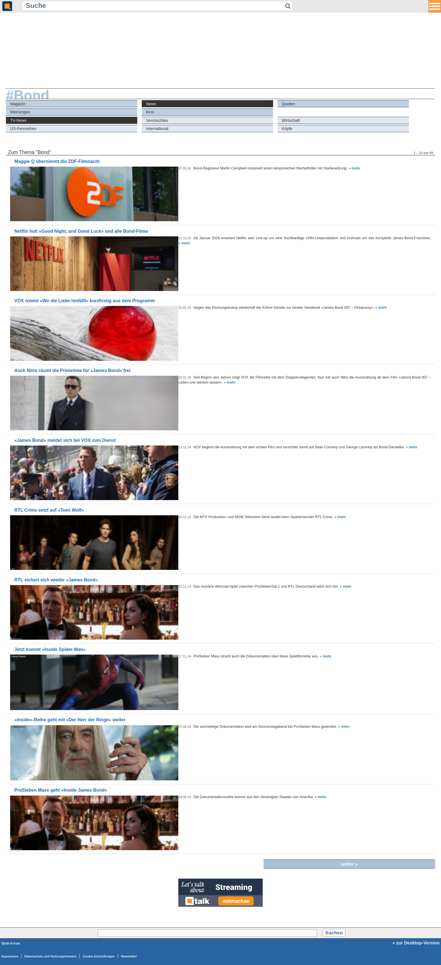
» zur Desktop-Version (416, 943)
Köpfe (287, 128)
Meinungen (20, 112)
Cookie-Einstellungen (99, 956)
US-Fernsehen (23, 128)
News (151, 104)
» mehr (354, 168)
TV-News (18, 120)
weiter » (349, 864)
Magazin (17, 104)
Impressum (9, 956)
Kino (150, 112)
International (157, 128)
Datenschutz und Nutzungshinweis (50, 956)
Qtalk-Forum (10, 943)
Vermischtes (157, 120)
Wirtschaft (291, 120)
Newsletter (129, 956)
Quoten (288, 104)
